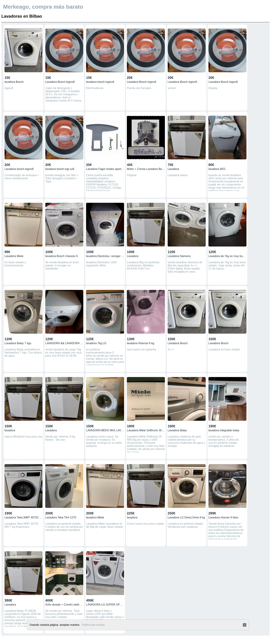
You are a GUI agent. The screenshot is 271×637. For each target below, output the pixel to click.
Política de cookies (93, 624)
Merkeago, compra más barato (43, 7)
